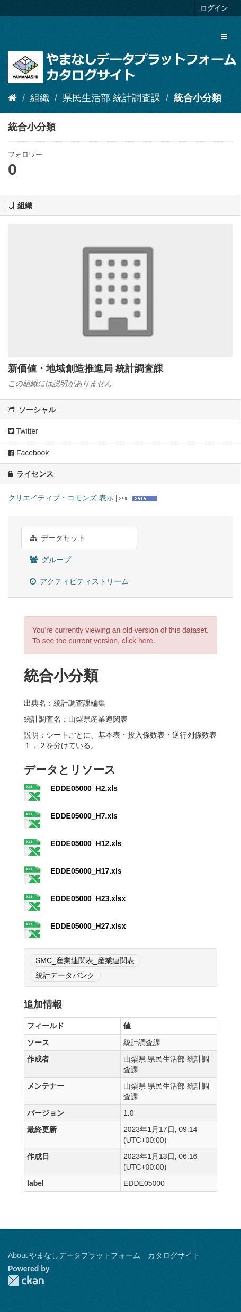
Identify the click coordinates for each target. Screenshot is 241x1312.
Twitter (23, 431)
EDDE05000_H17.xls (86, 871)
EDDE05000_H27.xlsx (88, 926)
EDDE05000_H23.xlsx (88, 898)
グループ (50, 559)
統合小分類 (197, 98)
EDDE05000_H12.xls (86, 843)
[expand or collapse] (224, 36)
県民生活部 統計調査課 (111, 98)
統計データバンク (65, 975)
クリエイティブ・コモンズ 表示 (61, 497)
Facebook (28, 452)
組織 (39, 98)
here (145, 640)
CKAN (26, 1280)
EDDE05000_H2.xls (84, 788)
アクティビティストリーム (79, 581)
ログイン (214, 8)
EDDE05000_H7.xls (84, 816)
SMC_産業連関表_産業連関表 (85, 960)
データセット (57, 538)
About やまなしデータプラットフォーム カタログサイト (104, 1255)
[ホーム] (12, 98)
